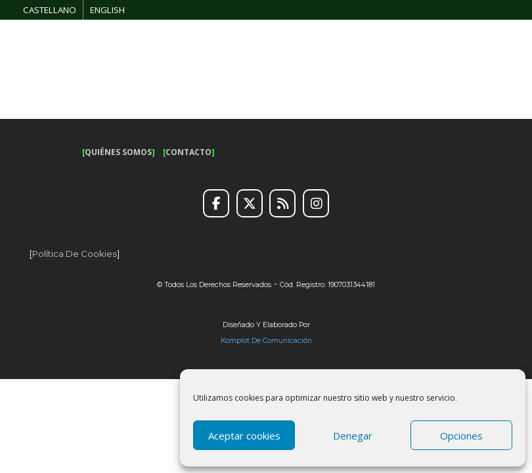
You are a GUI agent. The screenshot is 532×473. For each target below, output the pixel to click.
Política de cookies (74, 253)
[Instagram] (316, 203)
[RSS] (282, 203)
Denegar (352, 435)
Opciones (461, 435)
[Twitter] (249, 203)
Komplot (235, 340)
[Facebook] (216, 203)
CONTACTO (188, 152)
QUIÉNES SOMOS (118, 152)
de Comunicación (281, 340)
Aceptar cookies (244, 435)
